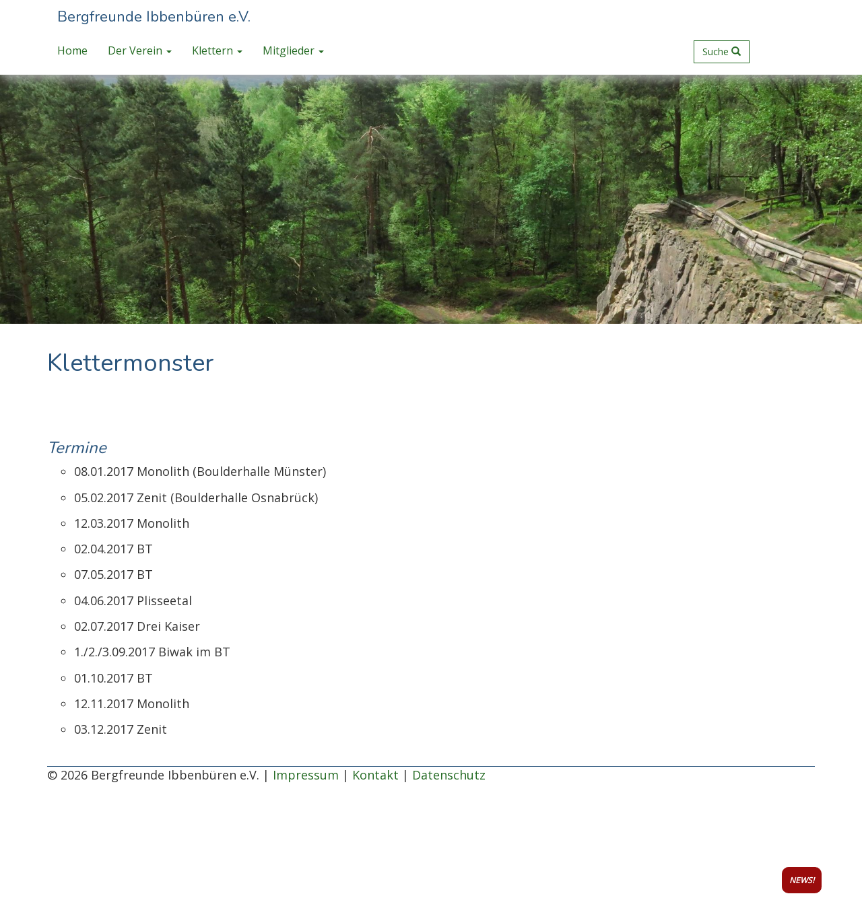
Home (72, 50)
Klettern (217, 50)
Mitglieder (293, 50)
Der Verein (140, 50)
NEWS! (801, 880)
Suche (721, 51)
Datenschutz (449, 775)
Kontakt (375, 775)
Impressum (306, 775)
